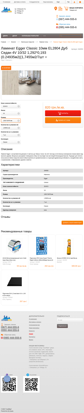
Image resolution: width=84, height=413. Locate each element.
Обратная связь (63, 24)
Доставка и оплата (19, 2)
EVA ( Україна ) (7, 299)
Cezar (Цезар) (34, 264)
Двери (5, 36)
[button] (58, 2)
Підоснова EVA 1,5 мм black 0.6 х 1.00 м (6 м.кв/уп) (14, 294)
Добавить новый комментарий (72, 222)
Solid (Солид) (7, 264)
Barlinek (59, 262)
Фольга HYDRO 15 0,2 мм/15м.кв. (67, 258)
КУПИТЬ (63, 113)
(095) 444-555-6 (68, 27)
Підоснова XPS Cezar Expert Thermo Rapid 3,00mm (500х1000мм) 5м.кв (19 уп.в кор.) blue (41, 259)
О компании (6, 2)
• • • (45, 36)
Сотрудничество (34, 2)
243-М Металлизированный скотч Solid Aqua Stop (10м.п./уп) (14, 259)
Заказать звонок (63, 16)
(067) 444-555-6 (68, 19)
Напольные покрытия (30, 36)
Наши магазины (48, 2)
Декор (14, 36)
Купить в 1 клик (63, 120)
